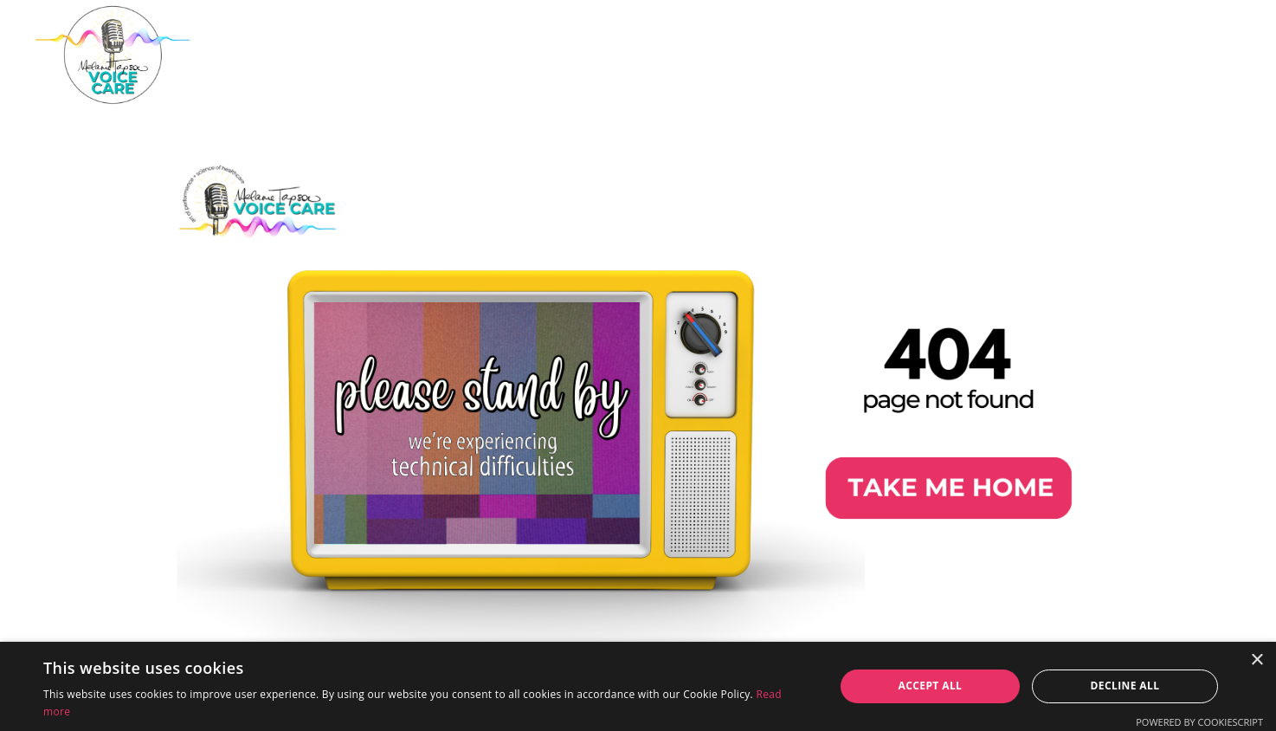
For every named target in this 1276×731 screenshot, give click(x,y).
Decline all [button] (1125, 685)
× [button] (1256, 660)
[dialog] (638, 686)
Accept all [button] (931, 685)
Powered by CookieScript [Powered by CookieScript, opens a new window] (1199, 721)
